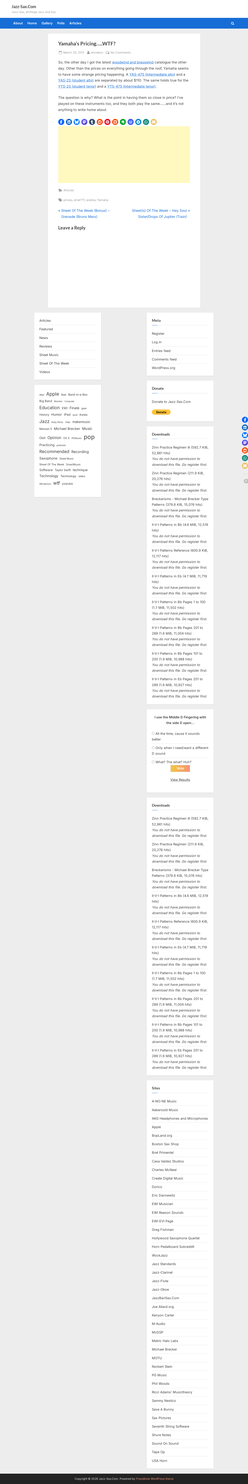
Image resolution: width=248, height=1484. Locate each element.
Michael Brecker (164, 1349)
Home (32, 23)
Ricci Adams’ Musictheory (172, 1392)
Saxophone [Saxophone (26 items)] (48, 458)
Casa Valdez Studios (168, 1161)
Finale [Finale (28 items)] (74, 408)
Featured (46, 329)
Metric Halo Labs (165, 1341)
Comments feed (164, 359)
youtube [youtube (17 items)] (67, 483)
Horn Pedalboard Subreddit (173, 1247)
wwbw (91, 200)
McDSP (157, 1332)
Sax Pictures (161, 1418)
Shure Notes (161, 1435)
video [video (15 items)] (81, 476)
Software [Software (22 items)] (46, 470)
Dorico (157, 1187)
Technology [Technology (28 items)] (48, 476)
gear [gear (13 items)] (84, 408)
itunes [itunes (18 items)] (83, 414)
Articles (75, 23)
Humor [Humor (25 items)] (56, 414)
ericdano (97, 52)
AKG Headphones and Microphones (180, 1118)
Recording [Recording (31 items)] (80, 452)
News (43, 338)
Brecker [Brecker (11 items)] (58, 401)
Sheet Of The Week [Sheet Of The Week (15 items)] (51, 464)
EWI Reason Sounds (168, 1213)
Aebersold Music (165, 1110)
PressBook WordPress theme (155, 1478)
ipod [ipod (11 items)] (75, 414)
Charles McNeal (164, 1170)
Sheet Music (49, 355)
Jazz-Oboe (160, 1290)
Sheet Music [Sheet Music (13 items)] (66, 458)
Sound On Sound (165, 1444)
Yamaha (102, 200)
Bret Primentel (163, 1153)
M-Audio (158, 1324)
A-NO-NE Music (164, 1101)
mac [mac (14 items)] (67, 422)
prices (67, 200)
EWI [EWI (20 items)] (65, 408)
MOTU (157, 1358)
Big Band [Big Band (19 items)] (45, 401)
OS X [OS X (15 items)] (66, 438)
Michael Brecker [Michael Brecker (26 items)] (67, 429)
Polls (61, 23)
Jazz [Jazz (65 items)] (44, 421)
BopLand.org (162, 1136)
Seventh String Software (170, 1427)
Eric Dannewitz (163, 1195)
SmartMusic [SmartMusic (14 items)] (73, 464)
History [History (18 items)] (44, 414)
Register (158, 333)
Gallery (47, 23)
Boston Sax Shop (165, 1144)
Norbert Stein (162, 1367)
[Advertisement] (124, 154)
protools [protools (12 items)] (61, 445)
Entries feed (161, 351)
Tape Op (158, 1452)
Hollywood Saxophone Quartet (176, 1238)
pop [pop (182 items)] (89, 436)
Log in (157, 342)
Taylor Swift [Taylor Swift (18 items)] (63, 470)
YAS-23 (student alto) (76, 80)
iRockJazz (160, 1255)
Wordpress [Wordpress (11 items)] (45, 483)
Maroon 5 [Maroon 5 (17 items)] (45, 428)
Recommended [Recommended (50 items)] (54, 451)
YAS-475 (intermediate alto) (152, 74)
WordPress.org (163, 368)
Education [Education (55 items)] (49, 407)
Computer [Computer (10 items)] (69, 401)
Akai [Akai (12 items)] (41, 394)
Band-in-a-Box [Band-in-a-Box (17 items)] (78, 394)
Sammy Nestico (164, 1401)
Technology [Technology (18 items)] (68, 476)
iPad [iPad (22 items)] (67, 414)
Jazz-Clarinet (162, 1272)
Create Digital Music (167, 1178)
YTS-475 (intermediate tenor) (131, 86)
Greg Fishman (163, 1230)
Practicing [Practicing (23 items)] (47, 445)
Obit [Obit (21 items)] (42, 438)
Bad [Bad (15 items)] (63, 394)
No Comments (121, 52)
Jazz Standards (164, 1264)
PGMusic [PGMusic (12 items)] (77, 438)
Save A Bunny (163, 1409)
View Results (180, 780)
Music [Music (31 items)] (87, 428)
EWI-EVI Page (162, 1221)
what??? (79, 200)
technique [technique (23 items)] (80, 470)
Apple (156, 1127)
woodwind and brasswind (133, 62)
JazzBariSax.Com (165, 1298)
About (18, 23)
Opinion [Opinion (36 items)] (54, 437)
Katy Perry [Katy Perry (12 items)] (57, 422)
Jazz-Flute (160, 1281)
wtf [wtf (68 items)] (56, 483)
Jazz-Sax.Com (24, 6)
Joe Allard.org (163, 1307)
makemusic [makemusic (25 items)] (81, 422)
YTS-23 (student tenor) (77, 86)
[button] (61, 122)
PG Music (159, 1375)
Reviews (45, 346)
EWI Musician (162, 1204)
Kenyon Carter (163, 1315)
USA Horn (159, 1461)
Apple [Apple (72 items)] (52, 394)
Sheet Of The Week (54, 363)
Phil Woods (161, 1384)
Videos (44, 372)
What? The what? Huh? (173, 762)
